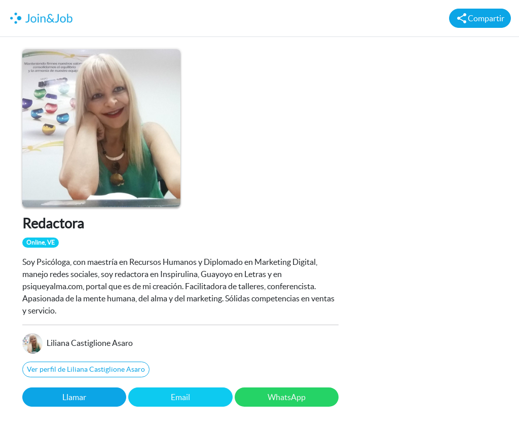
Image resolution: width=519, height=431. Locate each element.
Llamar (74, 397)
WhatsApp (287, 397)
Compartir (480, 18)
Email (180, 397)
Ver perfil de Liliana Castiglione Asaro (86, 369)
